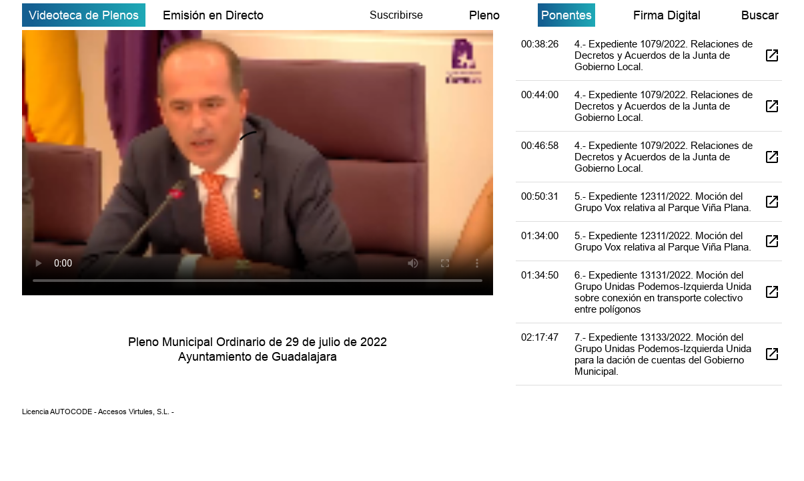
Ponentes (566, 15)
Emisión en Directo (213, 15)
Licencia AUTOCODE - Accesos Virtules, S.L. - (98, 411)
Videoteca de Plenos (84, 15)
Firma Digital (667, 15)
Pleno (484, 15)
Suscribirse (396, 15)
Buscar (760, 15)
